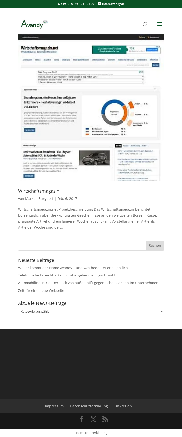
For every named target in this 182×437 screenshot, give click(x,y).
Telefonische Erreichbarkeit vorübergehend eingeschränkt (66, 275)
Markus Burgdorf (39, 198)
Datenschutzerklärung (89, 406)
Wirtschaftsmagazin (38, 191)
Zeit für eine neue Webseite (41, 290)
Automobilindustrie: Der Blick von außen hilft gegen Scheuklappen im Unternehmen (88, 282)
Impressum (54, 406)
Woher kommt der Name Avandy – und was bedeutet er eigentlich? (73, 267)
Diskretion (123, 406)
